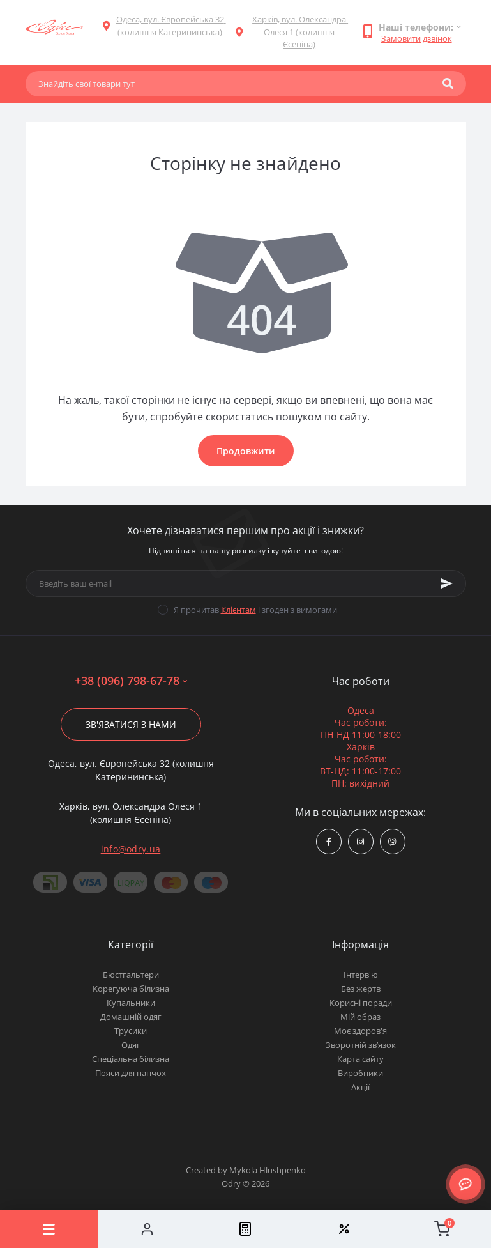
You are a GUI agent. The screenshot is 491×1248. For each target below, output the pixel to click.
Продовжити (245, 451)
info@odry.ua (131, 849)
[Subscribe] (447, 583)
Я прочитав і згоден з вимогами (255, 610)
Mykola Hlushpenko (267, 1170)
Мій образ (360, 1016)
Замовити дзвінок (416, 38)
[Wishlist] (343, 1229)
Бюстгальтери (131, 974)
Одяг (130, 1045)
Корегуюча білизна (131, 988)
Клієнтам (238, 609)
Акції (360, 1087)
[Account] (147, 1229)
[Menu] (49, 1229)
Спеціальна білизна (130, 1059)
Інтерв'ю (361, 974)
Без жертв (361, 988)
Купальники (131, 1002)
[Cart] (442, 1229)
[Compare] (246, 1229)
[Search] (448, 84)
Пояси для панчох (130, 1073)
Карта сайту (360, 1059)
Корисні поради (360, 1002)
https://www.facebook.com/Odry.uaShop (328, 842)
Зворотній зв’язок (361, 1045)
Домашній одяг (131, 1016)
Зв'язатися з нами (131, 724)
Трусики (130, 1030)
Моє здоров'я (360, 1030)
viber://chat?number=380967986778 (392, 842)
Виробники (360, 1073)
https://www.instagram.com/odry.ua (360, 842)
